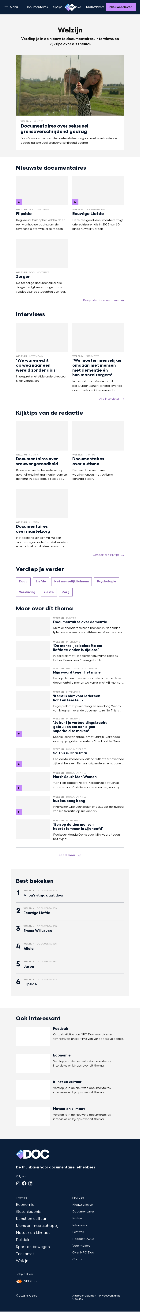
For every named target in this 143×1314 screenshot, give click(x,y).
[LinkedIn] (30, 1183)
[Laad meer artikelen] (70, 855)
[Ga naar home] (70, 7)
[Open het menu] (11, 7)
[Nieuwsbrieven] (121, 7)
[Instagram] (18, 1183)
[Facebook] (24, 1183)
